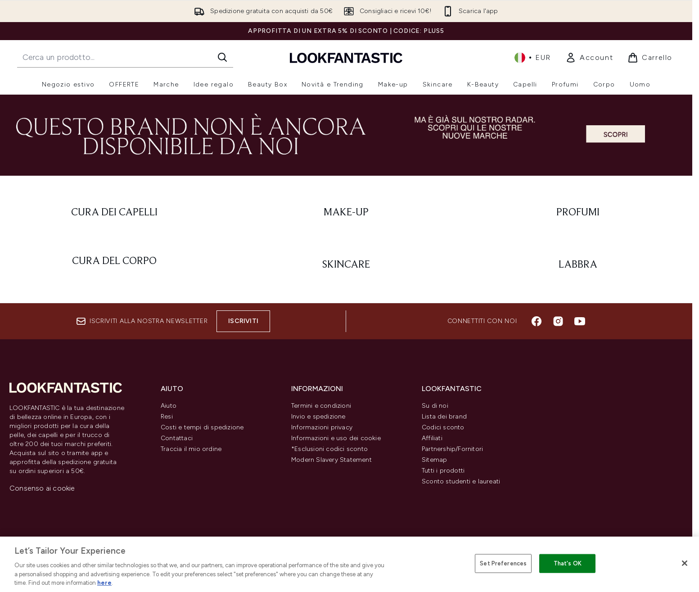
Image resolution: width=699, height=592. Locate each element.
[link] (589, 58)
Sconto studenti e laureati (461, 481)
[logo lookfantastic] (346, 57)
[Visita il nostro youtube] (580, 321)
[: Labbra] (578, 265)
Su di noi (435, 406)
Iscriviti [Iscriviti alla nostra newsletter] (243, 321)
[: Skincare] (346, 265)
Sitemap (434, 460)
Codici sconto (443, 427)
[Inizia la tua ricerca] (125, 57)
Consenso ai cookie (42, 488)
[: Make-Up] (346, 212)
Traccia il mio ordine (191, 449)
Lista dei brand (444, 416)
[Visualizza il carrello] (650, 58)
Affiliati (432, 438)
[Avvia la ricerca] (222, 57)
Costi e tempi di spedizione (202, 427)
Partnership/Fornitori (452, 449)
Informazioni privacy (321, 427)
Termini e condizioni (321, 406)
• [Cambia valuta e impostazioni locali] (532, 57)
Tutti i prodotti (443, 470)
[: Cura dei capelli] (114, 212)
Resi (167, 416)
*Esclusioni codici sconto (329, 449)
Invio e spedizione (318, 416)
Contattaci (177, 438)
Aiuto (168, 406)
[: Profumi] (578, 212)
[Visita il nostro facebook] (536, 321)
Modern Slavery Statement (331, 460)
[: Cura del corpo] (114, 265)
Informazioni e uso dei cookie (336, 438)
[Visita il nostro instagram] (558, 321)
